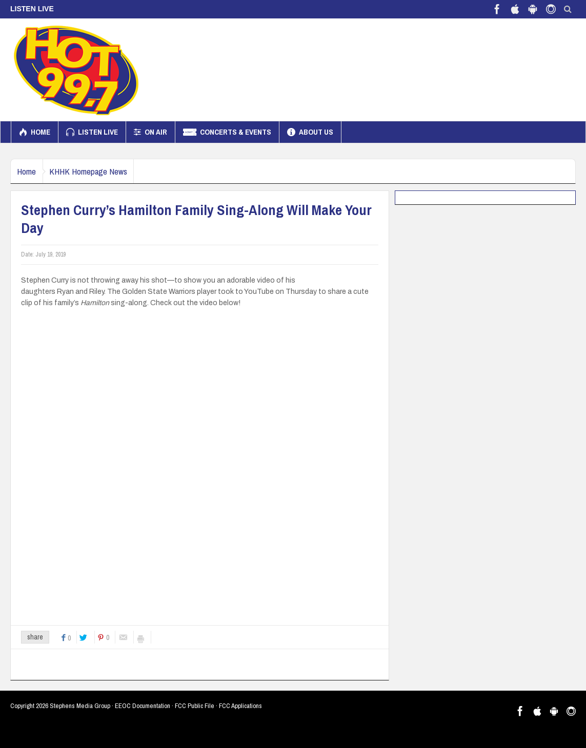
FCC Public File (194, 705)
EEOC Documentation (142, 705)
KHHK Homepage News (100, 171)
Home (34, 132)
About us (310, 132)
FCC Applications (240, 705)
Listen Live (92, 132)
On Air (150, 132)
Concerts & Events (227, 132)
